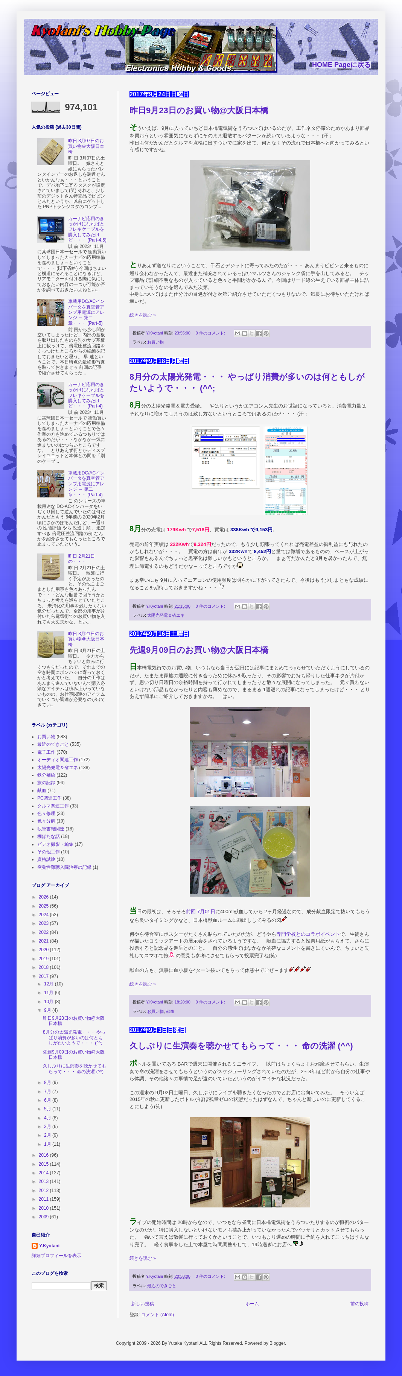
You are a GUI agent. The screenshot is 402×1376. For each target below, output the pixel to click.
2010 (44, 1208)
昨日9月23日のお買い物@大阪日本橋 (198, 110)
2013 (44, 1181)
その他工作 (48, 851)
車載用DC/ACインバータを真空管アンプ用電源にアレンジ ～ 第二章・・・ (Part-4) (86, 483)
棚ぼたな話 (48, 836)
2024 (44, 914)
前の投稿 (359, 1303)
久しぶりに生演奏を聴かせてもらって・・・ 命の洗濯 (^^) (241, 1046)
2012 (44, 1190)
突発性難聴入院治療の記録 (64, 867)
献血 (170, 1011)
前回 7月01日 (200, 911)
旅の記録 (46, 782)
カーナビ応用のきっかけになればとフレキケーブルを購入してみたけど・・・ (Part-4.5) (87, 229)
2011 (44, 1199)
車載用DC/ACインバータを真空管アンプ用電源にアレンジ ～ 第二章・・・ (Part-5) (86, 312)
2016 (44, 1155)
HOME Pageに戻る (341, 64)
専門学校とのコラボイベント (308, 934)
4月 (48, 1118)
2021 (44, 941)
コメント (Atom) (157, 1314)
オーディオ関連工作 (57, 759)
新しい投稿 (142, 1303)
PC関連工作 (49, 798)
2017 (44, 976)
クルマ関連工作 (53, 806)
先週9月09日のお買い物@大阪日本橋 (198, 650)
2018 (44, 967)
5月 (48, 1108)
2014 (44, 1172)
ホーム (252, 1303)
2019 (44, 958)
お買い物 (155, 342)
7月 (48, 1091)
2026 (44, 897)
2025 (44, 906)
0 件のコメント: (211, 333)
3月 (48, 1126)
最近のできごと (161, 1285)
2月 (48, 1135)
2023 (44, 923)
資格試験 (46, 859)
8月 (48, 1082)
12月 (49, 984)
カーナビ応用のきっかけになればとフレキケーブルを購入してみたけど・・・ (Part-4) (86, 395)
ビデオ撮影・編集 (55, 844)
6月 (48, 1100)
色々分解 (46, 821)
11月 (49, 992)
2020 (44, 949)
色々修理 (46, 813)
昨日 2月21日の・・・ (81, 558)
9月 (48, 1010)
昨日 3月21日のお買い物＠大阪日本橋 (86, 639)
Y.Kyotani (49, 1245)
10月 (49, 1001)
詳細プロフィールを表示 (56, 1255)
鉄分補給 (46, 775)
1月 (48, 1144)
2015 (44, 1164)
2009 (44, 1216)
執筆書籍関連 (50, 829)
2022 (44, 932)
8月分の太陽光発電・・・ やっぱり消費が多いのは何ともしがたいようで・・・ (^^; (74, 1037)
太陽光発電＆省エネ (165, 615)
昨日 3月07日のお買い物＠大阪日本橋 (86, 146)
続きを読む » (142, 315)
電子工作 (46, 752)
